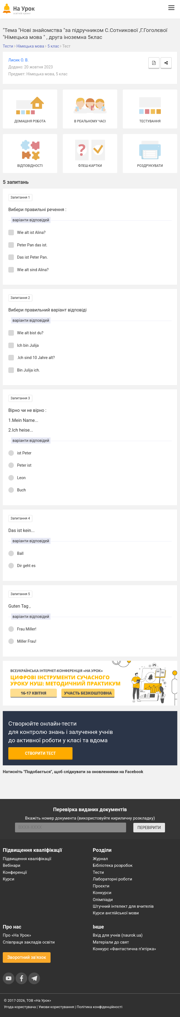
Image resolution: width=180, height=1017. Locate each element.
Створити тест (40, 753)
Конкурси (102, 892)
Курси (8, 879)
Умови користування (56, 1007)
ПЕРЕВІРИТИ (149, 827)
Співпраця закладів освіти (29, 942)
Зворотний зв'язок (26, 957)
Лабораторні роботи (112, 879)
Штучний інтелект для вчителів (123, 906)
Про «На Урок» (17, 935)
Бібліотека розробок (112, 865)
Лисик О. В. (18, 60)
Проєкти (101, 886)
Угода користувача (20, 1007)
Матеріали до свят (111, 942)
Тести (98, 872)
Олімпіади (103, 899)
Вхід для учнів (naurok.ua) (117, 935)
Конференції (15, 872)
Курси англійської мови (116, 912)
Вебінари (11, 865)
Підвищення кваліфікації (27, 858)
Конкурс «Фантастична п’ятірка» (124, 948)
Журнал (100, 858)
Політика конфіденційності (99, 1007)
